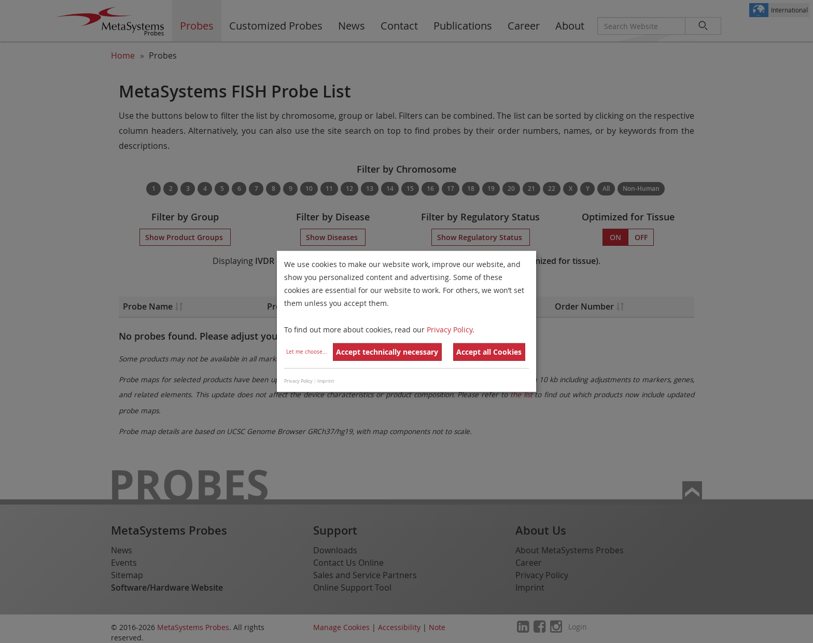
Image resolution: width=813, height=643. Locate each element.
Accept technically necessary (387, 352)
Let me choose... (306, 351)
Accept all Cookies (489, 352)
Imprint (325, 381)
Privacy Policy (449, 329)
